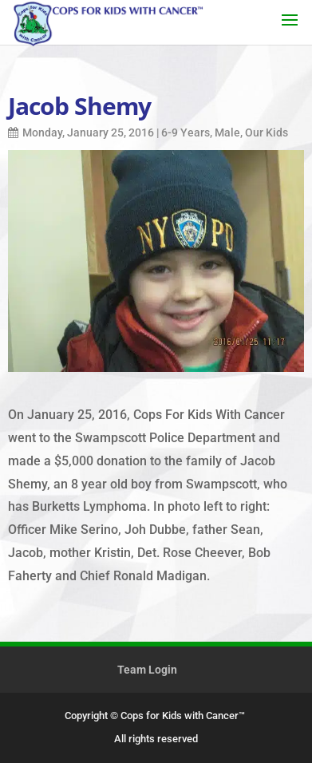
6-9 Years (185, 132)
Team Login (147, 669)
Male (227, 132)
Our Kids (266, 132)
